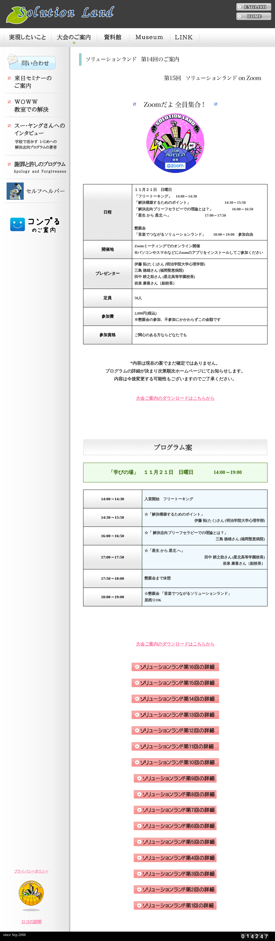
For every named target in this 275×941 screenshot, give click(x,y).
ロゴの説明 (31, 921)
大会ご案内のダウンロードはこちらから (175, 398)
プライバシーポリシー (31, 871)
